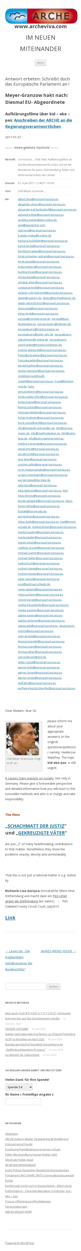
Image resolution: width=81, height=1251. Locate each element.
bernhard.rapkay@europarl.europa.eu (41, 251)
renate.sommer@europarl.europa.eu (41, 610)
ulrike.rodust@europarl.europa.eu (39, 662)
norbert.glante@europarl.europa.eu (40, 568)
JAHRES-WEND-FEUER (58, 951)
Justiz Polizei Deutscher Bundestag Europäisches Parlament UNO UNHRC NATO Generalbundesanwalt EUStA (39, 1175)
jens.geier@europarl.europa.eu (37, 459)
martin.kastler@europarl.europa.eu (39, 537)
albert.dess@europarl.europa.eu (38, 199)
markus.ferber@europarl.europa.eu (54, 527)
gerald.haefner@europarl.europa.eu (40, 365)
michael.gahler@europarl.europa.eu (40, 558)
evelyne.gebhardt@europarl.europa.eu (42, 350)
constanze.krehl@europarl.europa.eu (41, 287)
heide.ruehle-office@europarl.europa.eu (43, 397)
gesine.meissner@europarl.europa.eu (41, 371)
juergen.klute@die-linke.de (34, 480)
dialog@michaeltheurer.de (59, 298)
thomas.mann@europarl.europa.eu (39, 646)
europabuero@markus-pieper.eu (38, 329)
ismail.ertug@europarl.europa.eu (38, 449)
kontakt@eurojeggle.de (32, 511)
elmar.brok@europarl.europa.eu (38, 313)
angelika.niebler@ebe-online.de (37, 220)
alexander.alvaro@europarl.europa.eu (41, 204)
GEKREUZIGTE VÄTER (41, 833)
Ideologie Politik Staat (19, 1160)
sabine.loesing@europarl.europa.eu (40, 615)
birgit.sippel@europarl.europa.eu (38, 261)
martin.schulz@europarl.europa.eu (39, 542)
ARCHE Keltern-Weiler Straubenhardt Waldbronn (37, 1139)
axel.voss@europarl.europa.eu (37, 230)
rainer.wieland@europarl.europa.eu (40, 589)
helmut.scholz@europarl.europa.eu (39, 407)
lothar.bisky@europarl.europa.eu (38, 522)
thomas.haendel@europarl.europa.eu (41, 641)
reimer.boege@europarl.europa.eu (39, 600)
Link (10, 918)
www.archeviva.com (40, 26)
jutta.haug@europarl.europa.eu (37, 485)
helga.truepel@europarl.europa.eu (39, 402)
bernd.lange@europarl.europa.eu (38, 246)
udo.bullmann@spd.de (32, 657)
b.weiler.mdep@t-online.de (34, 235)
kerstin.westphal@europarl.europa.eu (41, 501)
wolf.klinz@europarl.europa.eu (37, 683)
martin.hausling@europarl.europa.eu (40, 532)
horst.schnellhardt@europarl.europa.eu (42, 423)
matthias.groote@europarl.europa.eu (41, 548)
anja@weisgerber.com (31, 225)
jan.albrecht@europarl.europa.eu (38, 454)
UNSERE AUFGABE (16, 1029)
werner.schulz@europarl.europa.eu (39, 678)
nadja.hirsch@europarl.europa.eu (38, 563)
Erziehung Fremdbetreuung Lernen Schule (32, 1149)
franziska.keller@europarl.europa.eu (40, 360)
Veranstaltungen (16, 1207)
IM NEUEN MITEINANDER (20, 1165)
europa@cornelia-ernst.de (34, 319)
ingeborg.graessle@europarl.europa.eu (42, 444)
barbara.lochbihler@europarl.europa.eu (43, 241)
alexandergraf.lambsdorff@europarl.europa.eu (47, 209)
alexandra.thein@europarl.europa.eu (41, 215)
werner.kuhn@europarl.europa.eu (39, 667)
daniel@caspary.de (29, 298)
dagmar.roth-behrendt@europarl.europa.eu (45, 293)
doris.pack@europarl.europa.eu (37, 308)
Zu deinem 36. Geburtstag (22, 1055)
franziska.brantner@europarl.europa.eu (42, 355)
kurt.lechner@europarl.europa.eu (38, 516)
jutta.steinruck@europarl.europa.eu (40, 490)
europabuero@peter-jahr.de (35, 334)
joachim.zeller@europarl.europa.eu (40, 464)
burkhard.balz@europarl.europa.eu (40, 272)
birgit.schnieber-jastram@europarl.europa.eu (46, 256)
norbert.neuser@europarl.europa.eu (40, 574)
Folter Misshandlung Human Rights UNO (31, 1154)
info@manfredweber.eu (45, 433)
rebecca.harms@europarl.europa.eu (40, 594)
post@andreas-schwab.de (34, 584)
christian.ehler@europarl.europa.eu (40, 282)
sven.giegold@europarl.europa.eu (39, 636)
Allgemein (11, 1134)
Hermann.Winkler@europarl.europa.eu (42, 412)
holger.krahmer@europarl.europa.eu (41, 418)
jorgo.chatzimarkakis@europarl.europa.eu (44, 470)
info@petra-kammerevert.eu (46, 438)
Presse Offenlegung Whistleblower (28, 1201)
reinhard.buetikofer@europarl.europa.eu (43, 605)
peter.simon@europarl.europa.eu (38, 579)
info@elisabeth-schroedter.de (36, 428)
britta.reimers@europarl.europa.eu (39, 267)
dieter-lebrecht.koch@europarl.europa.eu (43, 303)
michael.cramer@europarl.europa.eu (41, 553)
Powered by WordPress (19, 1243)
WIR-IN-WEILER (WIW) (18, 1212)
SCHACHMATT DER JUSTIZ (36, 826)
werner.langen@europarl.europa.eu (40, 672)
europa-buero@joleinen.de (54, 324)
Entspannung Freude (19, 1144)
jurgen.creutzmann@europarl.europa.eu (42, 475)
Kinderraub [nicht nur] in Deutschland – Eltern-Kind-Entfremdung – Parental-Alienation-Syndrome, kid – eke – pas (38, 1191)
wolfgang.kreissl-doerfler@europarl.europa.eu (46, 688)
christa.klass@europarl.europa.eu (38, 277)
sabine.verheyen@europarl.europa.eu (41, 620)
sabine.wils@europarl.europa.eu (38, 626)
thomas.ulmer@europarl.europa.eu (40, 652)
